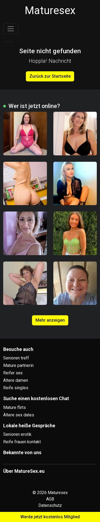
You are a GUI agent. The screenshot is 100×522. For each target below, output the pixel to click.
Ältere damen (15, 380)
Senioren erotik (17, 434)
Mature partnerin (18, 365)
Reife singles (15, 387)
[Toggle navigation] (10, 28)
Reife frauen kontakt (22, 441)
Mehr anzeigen (50, 320)
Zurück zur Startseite (50, 76)
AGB (50, 499)
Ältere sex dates (18, 414)
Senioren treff (16, 358)
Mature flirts (14, 407)
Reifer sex (13, 372)
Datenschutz (50, 505)
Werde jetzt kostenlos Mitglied (50, 516)
